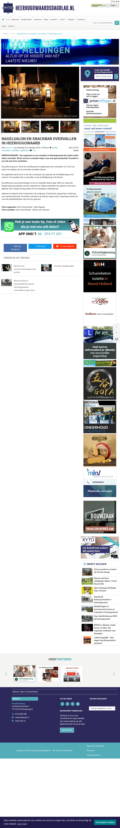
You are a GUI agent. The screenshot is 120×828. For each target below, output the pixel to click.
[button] (2, 127)
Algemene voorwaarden (95, 809)
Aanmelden (67, 793)
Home (5, 34)
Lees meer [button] (22, 824)
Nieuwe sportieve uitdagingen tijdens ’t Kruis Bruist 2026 (105, 581)
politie (55, 148)
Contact (11, 26)
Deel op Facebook (15, 248)
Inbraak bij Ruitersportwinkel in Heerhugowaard (102, 615)
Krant (4, 26)
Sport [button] (62, 19)
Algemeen (15, 19)
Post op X (40, 246)
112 (7, 19)
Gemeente (38, 19)
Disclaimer (91, 813)
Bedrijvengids (26, 19)
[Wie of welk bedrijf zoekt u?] (103, 76)
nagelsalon (24, 150)
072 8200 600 (21, 777)
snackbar (15, 150)
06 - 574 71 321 (50, 234)
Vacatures (81, 19)
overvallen (6, 150)
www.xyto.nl (20, 784)
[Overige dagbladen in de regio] (102, 771)
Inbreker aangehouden (64, 266)
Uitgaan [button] (71, 19)
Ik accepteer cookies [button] (105, 822)
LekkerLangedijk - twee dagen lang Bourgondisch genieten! (105, 697)
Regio (46, 19)
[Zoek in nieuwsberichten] (103, 23)
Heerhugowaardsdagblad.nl (45, 8)
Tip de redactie (65, 246)
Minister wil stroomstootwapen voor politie (25, 269)
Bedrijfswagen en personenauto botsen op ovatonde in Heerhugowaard (106, 631)
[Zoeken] (117, 23)
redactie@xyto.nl (22, 780)
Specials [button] (53, 19)
